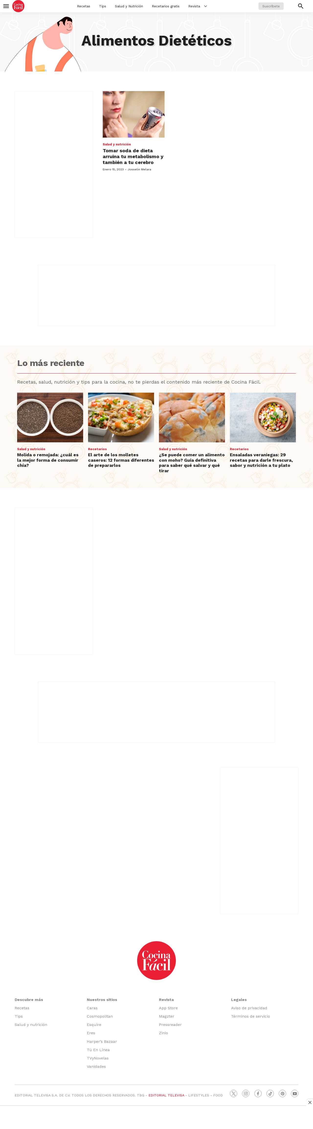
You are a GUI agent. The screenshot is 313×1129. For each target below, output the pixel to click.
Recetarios (97, 449)
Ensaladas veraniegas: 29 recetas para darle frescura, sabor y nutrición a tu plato (261, 460)
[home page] (18, 6)
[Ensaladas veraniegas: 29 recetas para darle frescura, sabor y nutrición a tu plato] (263, 417)
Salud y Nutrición (129, 6)
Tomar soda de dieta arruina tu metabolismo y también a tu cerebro (133, 156)
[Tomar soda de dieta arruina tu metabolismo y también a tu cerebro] (134, 114)
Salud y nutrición (117, 144)
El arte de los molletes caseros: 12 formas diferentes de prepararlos (121, 460)
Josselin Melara (139, 169)
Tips (102, 6)
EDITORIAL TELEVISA (166, 1095)
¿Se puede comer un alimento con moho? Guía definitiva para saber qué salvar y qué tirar (192, 462)
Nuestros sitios (102, 999)
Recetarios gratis (165, 6)
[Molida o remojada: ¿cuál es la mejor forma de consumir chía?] (50, 417)
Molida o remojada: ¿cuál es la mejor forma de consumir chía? (47, 460)
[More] (205, 6)
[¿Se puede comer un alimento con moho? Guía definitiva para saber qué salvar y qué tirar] (192, 417)
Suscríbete (271, 6)
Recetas (83, 6)
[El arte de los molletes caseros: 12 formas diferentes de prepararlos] (121, 417)
